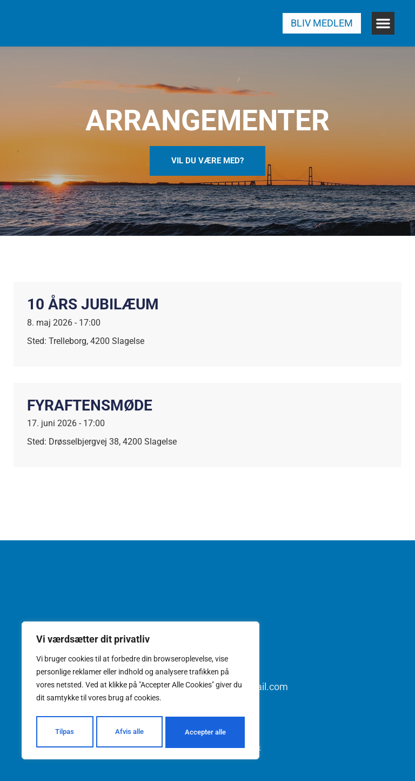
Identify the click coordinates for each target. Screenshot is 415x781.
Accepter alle (205, 732)
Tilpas (64, 732)
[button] (383, 23)
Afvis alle (128, 732)
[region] (140, 692)
